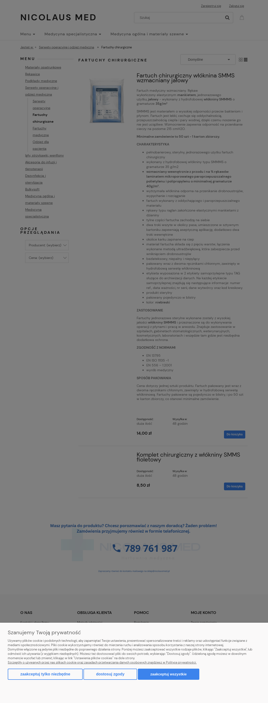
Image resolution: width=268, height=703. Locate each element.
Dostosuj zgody (110, 674)
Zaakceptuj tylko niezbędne (45, 674)
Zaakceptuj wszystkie (168, 674)
